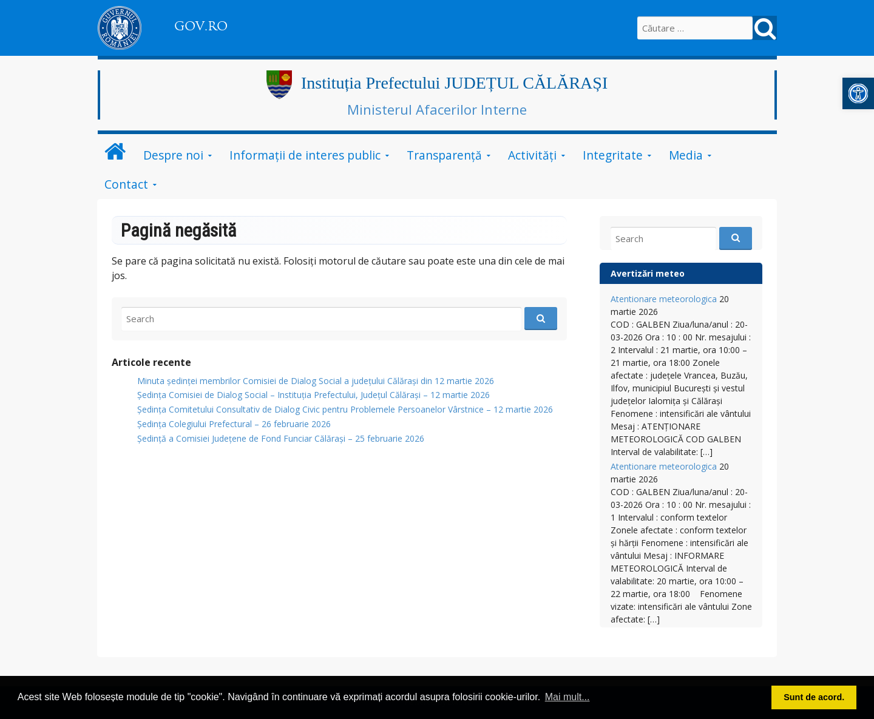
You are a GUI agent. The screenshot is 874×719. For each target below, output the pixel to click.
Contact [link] (126, 184)
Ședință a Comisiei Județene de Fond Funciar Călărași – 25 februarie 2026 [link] (280, 438)
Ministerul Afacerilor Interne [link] (437, 109)
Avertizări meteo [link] (648, 273)
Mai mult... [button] (567, 697)
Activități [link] (532, 155)
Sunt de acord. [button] (814, 697)
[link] (858, 93)
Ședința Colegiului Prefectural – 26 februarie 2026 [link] (234, 424)
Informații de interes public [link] (305, 155)
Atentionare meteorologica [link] (664, 299)
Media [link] (686, 155)
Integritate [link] (613, 155)
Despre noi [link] (173, 155)
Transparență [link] (444, 155)
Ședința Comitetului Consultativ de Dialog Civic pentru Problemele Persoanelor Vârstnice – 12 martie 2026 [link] (345, 409)
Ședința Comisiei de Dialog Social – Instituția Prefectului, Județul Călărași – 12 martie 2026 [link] (313, 394)
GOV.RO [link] (201, 26)
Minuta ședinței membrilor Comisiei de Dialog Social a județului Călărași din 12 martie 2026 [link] (315, 381)
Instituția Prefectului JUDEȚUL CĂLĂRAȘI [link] (454, 82)
